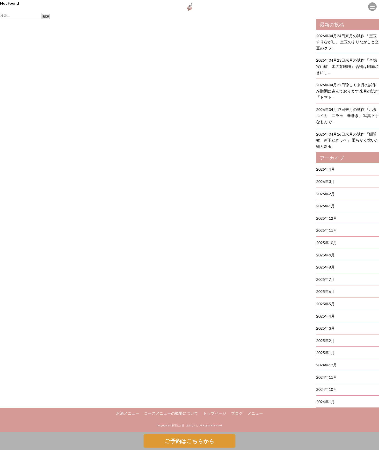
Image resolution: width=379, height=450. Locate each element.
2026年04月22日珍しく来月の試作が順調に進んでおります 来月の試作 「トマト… (347, 90)
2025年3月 (325, 328)
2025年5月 (325, 303)
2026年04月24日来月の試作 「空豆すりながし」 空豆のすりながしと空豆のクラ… (347, 41)
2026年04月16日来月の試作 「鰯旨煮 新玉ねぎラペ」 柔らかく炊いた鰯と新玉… (347, 140)
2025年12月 (326, 218)
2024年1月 (325, 401)
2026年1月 (325, 205)
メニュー (255, 413)
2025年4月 (325, 316)
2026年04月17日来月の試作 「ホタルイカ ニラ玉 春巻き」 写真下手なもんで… (347, 115)
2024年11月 (326, 377)
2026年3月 (325, 181)
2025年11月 (326, 230)
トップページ (214, 413)
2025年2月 (325, 340)
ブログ (237, 413)
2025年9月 (325, 255)
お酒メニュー (127, 413)
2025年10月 (326, 242)
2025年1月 (325, 352)
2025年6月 (325, 291)
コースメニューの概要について (171, 413)
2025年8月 (325, 267)
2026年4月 (325, 169)
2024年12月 (326, 365)
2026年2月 (325, 193)
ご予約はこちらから (189, 441)
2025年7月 (325, 279)
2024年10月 (326, 389)
